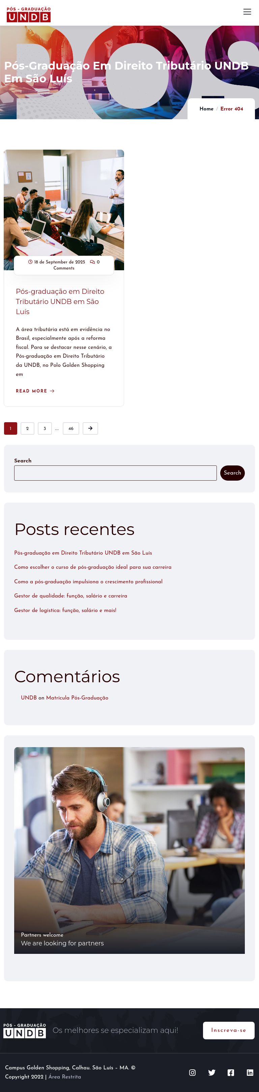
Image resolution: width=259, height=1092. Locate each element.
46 (71, 428)
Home (206, 109)
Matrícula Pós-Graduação (77, 698)
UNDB (29, 698)
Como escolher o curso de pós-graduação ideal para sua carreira (93, 567)
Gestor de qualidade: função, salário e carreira (70, 596)
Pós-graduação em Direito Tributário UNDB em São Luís (60, 301)
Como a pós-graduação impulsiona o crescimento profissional (88, 582)
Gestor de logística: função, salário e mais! (65, 610)
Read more (32, 391)
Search (22, 461)
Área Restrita (64, 1077)
